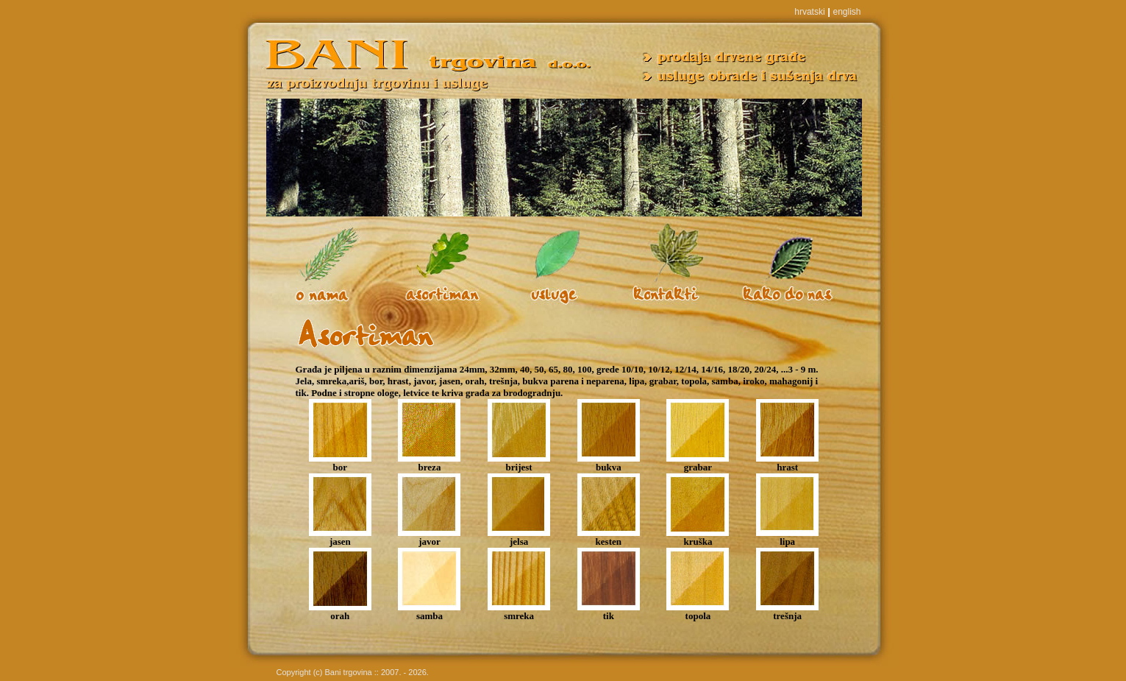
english (846, 12)
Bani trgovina (348, 672)
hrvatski (809, 12)
